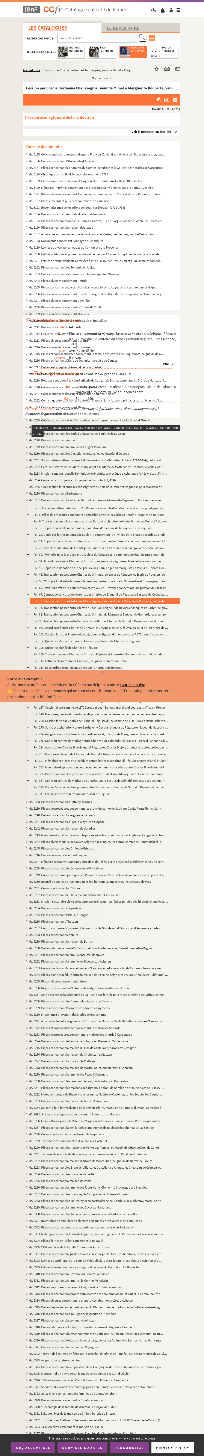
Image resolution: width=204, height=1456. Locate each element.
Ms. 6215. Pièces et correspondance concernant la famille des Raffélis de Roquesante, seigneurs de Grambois (97, 354)
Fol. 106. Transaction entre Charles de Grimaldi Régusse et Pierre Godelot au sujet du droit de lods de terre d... (101, 654)
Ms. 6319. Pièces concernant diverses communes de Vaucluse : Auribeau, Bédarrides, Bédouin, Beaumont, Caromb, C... (97, 1334)
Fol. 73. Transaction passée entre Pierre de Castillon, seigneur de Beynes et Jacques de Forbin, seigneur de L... (101, 608)
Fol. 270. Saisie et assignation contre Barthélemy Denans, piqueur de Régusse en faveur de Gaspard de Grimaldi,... (101, 727)
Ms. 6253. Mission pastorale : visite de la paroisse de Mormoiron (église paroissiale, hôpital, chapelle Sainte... (98, 901)
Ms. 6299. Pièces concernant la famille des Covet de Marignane (70, 1207)
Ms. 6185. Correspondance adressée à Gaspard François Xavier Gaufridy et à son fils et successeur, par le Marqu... (97, 154)
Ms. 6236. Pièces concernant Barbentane (55, 493)
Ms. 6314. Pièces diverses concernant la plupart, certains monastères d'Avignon (81, 1300)
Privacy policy (172, 1448)
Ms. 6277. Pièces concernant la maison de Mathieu (62, 1061)
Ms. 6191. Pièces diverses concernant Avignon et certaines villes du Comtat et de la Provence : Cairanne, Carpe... (97, 194)
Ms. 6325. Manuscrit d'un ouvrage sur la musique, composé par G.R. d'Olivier (79, 1374)
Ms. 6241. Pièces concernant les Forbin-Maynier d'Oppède (66, 822)
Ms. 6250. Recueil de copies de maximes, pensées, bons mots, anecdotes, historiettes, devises (90, 882)
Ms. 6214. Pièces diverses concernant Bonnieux (59, 347)
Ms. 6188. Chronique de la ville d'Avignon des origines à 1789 (68, 174)
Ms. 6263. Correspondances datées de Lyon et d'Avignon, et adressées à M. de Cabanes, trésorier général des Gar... (97, 968)
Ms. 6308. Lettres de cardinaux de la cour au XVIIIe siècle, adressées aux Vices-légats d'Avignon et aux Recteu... (97, 1260)
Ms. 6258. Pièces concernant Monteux (53, 935)
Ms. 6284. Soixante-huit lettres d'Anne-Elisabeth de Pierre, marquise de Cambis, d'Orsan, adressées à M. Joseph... (97, 1108)
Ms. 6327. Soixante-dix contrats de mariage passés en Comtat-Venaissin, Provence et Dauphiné (91, 1387)
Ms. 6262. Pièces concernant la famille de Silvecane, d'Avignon (70, 961)
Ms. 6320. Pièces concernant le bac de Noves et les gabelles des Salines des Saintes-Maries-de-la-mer (95, 1340)
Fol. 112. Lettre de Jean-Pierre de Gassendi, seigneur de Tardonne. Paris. (80, 661)
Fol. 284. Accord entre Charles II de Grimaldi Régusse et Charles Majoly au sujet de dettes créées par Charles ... (101, 747)
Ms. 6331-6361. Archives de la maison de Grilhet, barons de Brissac (72, 1413)
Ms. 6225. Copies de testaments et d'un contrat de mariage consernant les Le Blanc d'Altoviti (89, 420)
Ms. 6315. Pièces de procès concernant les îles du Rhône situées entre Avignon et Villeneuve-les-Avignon (97, 1307)
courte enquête (132, 684)
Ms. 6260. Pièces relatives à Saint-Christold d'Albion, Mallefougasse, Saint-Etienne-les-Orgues (90, 948)
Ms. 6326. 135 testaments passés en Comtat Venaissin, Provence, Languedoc (79, 1380)
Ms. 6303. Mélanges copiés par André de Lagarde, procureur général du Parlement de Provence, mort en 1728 (98, 1234)
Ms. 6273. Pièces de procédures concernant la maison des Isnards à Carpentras (80, 1034)
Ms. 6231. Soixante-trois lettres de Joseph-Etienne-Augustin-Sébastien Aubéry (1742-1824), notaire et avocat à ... (97, 460)
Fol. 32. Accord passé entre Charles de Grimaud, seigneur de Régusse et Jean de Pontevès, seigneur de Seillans (101, 561)
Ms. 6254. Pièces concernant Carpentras (55, 908)
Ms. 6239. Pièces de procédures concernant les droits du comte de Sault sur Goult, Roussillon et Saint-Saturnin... (97, 808)
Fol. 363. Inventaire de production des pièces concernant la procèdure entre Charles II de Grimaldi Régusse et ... (101, 767)
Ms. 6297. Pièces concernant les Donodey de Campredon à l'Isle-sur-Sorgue (78, 1194)
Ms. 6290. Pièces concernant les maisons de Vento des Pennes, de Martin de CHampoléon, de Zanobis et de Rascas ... (97, 1147)
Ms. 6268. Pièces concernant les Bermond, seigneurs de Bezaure (70, 1001)
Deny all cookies (82, 1447)
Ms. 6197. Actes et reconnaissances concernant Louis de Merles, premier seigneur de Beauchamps (93, 234)
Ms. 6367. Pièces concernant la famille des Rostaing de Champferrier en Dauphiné (82, 1433)
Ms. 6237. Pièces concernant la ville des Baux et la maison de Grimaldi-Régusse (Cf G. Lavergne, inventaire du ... (97, 500)
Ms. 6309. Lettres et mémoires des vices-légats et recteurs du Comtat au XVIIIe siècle (84, 1267)
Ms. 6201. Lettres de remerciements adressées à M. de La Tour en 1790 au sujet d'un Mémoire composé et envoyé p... (97, 261)
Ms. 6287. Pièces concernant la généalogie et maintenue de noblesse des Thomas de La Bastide (91, 1128)
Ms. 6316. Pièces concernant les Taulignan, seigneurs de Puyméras (72, 1314)
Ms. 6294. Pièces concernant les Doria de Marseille (61, 1174)
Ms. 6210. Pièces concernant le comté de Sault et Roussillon (68, 320)
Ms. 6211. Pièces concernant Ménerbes (54, 327)
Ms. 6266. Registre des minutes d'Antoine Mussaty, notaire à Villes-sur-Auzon (79, 988)
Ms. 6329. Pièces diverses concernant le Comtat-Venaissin (66, 1400)
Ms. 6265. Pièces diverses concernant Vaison (58, 981)
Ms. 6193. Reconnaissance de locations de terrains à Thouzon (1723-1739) (77, 207)
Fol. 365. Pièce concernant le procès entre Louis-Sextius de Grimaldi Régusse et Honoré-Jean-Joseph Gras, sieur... (101, 774)
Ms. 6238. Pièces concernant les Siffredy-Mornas (60, 802)
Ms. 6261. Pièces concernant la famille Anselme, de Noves (66, 955)
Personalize (129, 1447)
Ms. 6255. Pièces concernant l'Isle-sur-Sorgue (58, 915)
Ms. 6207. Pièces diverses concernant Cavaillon (60, 301)
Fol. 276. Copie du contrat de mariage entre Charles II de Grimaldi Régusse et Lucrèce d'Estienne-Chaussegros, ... (101, 741)
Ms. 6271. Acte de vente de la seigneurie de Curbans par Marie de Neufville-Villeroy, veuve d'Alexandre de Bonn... (98, 1021)
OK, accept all (33, 1447)
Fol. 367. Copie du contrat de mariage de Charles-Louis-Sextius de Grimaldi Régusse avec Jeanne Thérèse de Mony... (101, 781)
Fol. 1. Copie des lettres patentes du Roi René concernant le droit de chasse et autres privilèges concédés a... (101, 508)
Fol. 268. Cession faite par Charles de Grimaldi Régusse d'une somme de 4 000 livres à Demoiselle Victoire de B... (101, 721)
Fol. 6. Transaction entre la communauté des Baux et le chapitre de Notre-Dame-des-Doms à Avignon (100, 521)
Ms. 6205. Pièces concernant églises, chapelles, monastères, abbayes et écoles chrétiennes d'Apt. (92, 287)
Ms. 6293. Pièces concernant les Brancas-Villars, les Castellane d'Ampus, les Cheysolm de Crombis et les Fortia (97, 1167)
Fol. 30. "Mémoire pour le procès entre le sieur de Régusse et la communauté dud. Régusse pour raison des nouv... (101, 554)
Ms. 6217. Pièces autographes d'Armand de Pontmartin (65, 367)
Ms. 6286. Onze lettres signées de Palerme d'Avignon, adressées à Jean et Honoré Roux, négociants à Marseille (97, 1121)
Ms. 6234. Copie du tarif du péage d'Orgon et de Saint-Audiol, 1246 (72, 480)
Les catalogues (47, 27)
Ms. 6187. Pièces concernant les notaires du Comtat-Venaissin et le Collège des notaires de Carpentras (96, 168)
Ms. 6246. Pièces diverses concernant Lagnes (58, 855)
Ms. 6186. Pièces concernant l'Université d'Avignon (62, 161)
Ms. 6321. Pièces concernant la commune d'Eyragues (63, 1347)
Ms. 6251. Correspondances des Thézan (54, 888)
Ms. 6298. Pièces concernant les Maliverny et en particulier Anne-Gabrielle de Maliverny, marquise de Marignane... (97, 1201)
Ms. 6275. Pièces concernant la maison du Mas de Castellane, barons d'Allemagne (82, 1048)
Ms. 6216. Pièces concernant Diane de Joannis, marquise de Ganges (73, 360)
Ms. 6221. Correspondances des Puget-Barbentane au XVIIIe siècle (72, 394)
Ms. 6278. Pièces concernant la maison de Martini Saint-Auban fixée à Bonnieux (81, 1068)
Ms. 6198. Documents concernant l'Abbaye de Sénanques (66, 241)
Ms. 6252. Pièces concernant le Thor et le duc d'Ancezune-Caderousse (74, 895)
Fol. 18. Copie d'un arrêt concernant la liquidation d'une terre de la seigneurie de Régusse (92, 528)
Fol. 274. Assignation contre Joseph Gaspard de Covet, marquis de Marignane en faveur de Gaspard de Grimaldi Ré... (101, 734)
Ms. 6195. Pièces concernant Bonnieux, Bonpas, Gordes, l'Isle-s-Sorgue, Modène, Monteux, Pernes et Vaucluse (97, 221)
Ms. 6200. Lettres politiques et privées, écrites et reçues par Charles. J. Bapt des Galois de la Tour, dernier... (97, 254)
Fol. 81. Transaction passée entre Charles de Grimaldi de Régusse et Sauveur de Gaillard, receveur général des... (101, 614)
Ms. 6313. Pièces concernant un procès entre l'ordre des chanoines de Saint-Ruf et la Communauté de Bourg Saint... (97, 1294)
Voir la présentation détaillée (152, 132)
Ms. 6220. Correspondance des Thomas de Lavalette (63, 387)
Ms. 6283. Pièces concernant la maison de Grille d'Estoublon (68, 1101)
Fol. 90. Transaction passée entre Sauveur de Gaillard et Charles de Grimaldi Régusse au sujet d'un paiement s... (101, 621)
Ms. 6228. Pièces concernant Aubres (52, 440)
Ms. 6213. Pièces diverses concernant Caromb (58, 340)
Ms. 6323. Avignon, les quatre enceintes (54, 1360)
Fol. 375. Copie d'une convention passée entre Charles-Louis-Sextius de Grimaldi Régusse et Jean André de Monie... (101, 787)
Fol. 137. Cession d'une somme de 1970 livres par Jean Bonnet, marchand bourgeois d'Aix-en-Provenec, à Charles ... (101, 707)
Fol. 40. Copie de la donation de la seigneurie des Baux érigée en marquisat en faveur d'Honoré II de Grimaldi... (101, 568)
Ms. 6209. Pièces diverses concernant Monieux (59, 314)
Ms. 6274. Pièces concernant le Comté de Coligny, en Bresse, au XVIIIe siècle (78, 1041)
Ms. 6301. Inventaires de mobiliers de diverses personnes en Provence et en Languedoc (85, 1221)
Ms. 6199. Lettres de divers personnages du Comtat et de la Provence (73, 247)
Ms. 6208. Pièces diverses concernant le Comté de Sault (65, 307)
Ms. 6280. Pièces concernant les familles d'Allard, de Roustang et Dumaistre (78, 1081)
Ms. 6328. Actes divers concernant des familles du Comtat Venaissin (73, 1393)
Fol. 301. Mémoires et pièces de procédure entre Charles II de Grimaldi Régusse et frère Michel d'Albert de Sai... (101, 761)
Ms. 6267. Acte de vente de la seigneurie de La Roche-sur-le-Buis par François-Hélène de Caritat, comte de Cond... (98, 995)
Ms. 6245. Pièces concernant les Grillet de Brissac (61, 848)
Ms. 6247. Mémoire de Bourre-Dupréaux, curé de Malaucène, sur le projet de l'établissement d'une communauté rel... (98, 862)
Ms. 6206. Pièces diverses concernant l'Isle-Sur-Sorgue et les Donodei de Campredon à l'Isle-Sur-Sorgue (97, 294)
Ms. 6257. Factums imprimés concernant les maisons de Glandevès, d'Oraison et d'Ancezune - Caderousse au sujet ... (97, 928)
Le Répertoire (123, 28)
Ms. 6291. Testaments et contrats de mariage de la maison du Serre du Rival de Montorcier (88, 1154)
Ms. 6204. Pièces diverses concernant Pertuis (58, 281)
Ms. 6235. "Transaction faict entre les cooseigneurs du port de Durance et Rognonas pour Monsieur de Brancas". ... (98, 487)
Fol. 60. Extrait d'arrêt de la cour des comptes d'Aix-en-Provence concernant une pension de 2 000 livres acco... (101, 588)
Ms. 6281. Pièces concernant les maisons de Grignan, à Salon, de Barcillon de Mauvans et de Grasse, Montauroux (97, 1088)
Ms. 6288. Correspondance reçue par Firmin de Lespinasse (66, 1134)
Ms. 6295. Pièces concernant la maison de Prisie (60, 1181)
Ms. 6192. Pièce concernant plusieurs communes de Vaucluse (69, 201)
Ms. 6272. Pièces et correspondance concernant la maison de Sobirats (74, 1028)
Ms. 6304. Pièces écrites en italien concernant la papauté (66, 1241)
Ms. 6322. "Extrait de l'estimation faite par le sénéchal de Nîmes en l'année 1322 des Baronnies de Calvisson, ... (98, 1354)
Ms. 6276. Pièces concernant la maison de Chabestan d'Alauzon (70, 1054)
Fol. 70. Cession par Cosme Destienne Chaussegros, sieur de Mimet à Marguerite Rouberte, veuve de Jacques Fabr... (101, 601)
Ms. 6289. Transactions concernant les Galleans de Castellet (68, 1141)
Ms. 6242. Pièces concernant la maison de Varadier (62, 828)
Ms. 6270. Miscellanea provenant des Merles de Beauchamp (67, 1014)
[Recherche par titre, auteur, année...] (97, 38)
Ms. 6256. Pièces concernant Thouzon (53, 921)
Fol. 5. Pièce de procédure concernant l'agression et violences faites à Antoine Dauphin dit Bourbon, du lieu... (101, 515)
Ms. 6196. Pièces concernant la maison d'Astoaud (61, 227)
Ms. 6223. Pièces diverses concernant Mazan (57, 407)
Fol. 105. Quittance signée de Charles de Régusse (65, 648)
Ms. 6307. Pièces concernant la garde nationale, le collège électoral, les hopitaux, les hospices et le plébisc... (97, 1254)
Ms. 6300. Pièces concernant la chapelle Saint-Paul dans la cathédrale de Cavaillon (83, 1214)
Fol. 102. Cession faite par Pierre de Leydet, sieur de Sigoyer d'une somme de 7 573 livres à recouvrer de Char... (101, 634)
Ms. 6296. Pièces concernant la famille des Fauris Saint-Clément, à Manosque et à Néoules (88, 1187)
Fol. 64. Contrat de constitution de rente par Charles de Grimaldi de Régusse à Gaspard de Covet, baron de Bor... (101, 594)
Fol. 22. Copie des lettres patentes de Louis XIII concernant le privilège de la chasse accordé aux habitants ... (101, 535)
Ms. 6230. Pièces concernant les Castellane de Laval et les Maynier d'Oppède (79, 453)
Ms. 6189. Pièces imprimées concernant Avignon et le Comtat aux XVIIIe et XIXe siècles (85, 181)
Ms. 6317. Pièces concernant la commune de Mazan (62, 1320)
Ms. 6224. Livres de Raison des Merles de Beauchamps (64, 414)
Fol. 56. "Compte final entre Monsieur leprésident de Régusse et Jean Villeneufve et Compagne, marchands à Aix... (101, 581)
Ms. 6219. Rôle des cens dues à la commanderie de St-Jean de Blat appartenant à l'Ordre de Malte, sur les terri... (98, 380)
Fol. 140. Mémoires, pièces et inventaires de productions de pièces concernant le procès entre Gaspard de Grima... (101, 714)
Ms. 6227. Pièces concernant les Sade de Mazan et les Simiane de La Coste (77, 434)
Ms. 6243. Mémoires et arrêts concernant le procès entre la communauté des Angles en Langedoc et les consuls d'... (98, 835)
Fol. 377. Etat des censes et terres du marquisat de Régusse (71, 794)
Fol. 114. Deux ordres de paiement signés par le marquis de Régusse (77, 667)
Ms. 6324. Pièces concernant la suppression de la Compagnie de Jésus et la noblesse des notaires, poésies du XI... (97, 1367)
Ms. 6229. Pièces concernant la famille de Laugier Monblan (67, 447)
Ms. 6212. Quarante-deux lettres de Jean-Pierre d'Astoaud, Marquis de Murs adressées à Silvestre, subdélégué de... (97, 334)
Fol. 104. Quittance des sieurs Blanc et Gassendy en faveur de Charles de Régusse (86, 641)
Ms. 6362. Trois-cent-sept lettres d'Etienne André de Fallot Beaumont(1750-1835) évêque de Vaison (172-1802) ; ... (97, 1420)
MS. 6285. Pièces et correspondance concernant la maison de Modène (74, 1114)
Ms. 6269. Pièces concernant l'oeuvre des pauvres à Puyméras (69, 1008)
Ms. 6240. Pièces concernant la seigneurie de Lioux (62, 815)
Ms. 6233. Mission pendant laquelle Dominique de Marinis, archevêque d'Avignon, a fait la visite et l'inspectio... (98, 473)
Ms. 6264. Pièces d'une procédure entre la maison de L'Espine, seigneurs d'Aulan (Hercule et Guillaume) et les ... (98, 975)
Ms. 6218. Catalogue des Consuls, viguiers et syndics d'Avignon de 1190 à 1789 (80, 374)
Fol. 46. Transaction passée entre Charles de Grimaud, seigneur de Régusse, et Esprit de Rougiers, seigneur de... (101, 574)
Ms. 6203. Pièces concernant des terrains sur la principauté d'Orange (74, 274)
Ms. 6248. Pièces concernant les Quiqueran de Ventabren (66, 868)
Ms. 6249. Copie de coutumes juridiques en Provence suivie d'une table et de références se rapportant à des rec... (98, 875)
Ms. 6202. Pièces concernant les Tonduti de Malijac (62, 267)
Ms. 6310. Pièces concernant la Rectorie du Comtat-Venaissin (69, 1274)
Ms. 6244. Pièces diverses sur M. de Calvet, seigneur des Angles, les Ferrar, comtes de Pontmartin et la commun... (97, 842)
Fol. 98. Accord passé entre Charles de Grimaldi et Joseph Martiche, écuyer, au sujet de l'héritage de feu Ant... (101, 628)
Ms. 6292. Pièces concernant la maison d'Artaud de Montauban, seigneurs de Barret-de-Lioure (90, 1161)
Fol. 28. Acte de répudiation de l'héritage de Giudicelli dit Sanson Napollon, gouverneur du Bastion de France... (101, 548)
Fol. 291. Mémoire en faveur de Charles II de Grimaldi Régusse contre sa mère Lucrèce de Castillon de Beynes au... (101, 754)
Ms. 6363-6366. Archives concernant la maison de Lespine (66, 1427)
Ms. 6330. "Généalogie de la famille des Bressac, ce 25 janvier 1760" (72, 1407)
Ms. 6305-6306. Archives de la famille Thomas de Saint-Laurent (70, 1247)
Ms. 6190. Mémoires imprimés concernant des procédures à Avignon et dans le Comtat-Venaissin (92, 188)
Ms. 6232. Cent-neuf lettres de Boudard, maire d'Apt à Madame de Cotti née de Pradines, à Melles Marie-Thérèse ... (97, 467)
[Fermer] (102, 673)
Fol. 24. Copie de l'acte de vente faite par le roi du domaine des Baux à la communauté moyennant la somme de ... (101, 541)
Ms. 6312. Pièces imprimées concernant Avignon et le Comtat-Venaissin (75, 1287)
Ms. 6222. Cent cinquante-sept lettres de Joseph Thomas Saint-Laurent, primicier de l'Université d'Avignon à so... (97, 400)
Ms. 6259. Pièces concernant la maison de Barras (61, 941)
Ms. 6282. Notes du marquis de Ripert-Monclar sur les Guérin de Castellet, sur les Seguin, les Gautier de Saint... (97, 1094)
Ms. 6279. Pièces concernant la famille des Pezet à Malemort (68, 1074)
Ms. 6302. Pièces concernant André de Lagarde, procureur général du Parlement (81, 1227)
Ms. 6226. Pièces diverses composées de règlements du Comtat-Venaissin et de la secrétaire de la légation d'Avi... (97, 427)
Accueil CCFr (31, 70)
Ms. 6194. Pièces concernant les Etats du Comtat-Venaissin (67, 214)
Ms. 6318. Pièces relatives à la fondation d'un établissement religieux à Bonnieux (82, 1327)
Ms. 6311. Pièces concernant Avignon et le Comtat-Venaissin (68, 1280)
